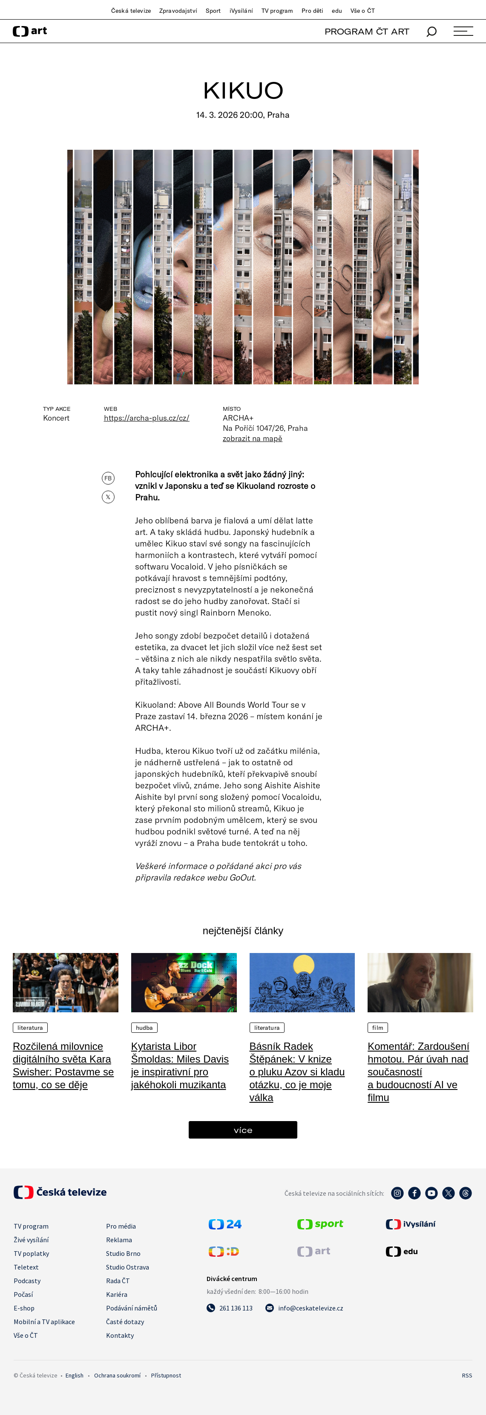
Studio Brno (123, 1253)
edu (337, 11)
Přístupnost (166, 1375)
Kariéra (116, 1294)
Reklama (119, 1239)
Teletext (26, 1267)
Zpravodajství (178, 11)
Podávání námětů (131, 1308)
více (243, 1129)
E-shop (24, 1308)
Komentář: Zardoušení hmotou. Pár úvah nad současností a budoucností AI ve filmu (418, 1071)
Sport (213, 11)
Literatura (30, 1027)
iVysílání (241, 11)
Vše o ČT (363, 11)
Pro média (121, 1226)
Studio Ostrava (127, 1267)
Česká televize (131, 11)
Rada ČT (118, 1280)
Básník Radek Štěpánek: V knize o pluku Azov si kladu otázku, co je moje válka (297, 1071)
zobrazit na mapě (252, 438)
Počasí (23, 1294)
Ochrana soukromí (117, 1375)
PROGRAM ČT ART (367, 31)
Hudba (144, 1027)
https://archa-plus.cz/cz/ (147, 417)
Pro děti (312, 11)
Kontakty (120, 1335)
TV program (277, 11)
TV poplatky (31, 1253)
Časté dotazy (125, 1321)
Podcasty (27, 1280)
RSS (467, 1375)
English (74, 1375)
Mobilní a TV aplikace (44, 1321)
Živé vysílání (31, 1239)
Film (377, 1027)
